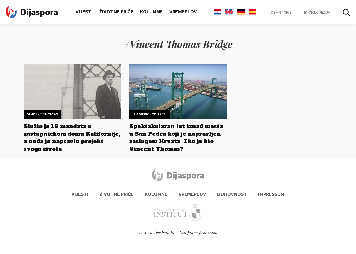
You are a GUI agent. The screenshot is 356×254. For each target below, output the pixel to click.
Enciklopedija (317, 12)
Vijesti (84, 11)
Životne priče (116, 11)
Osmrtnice (281, 12)
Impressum (271, 194)
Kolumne (151, 11)
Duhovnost (232, 194)
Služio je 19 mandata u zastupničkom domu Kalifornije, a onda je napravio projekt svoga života (72, 137)
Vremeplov (183, 11)
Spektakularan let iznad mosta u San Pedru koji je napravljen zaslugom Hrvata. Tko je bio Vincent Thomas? (176, 137)
